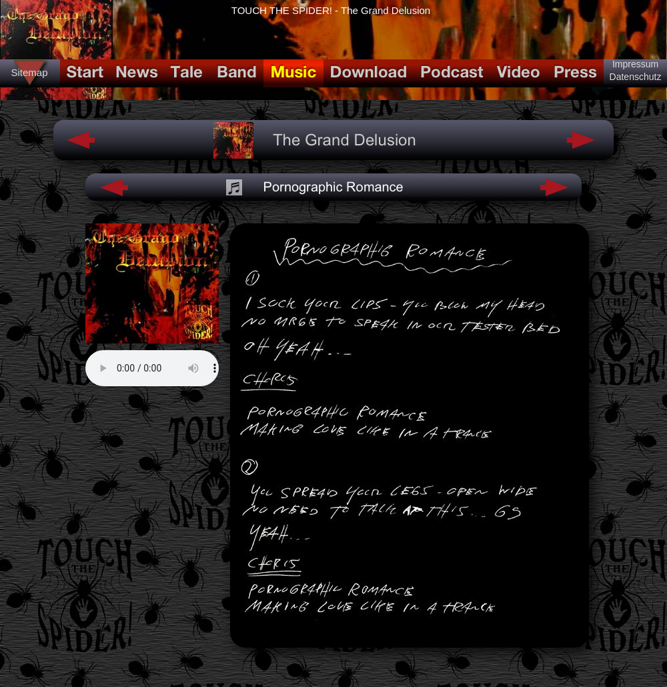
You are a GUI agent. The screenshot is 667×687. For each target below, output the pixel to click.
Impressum (635, 64)
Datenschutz (636, 76)
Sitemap (29, 72)
